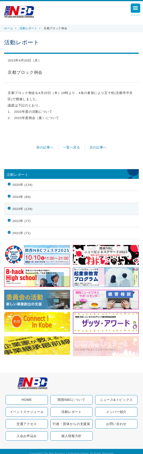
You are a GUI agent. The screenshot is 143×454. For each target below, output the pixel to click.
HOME (27, 400)
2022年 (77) (21, 221)
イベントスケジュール (27, 412)
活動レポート (28, 28)
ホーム (8, 28)
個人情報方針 (71, 436)
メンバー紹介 (116, 412)
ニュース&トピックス (116, 400)
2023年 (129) (22, 209)
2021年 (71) (21, 233)
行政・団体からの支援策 (71, 424)
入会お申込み (26, 436)
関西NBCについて (71, 400)
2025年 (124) (22, 185)
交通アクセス (26, 424)
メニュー (136, 10)
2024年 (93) (21, 197)
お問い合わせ (116, 424)
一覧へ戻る (71, 147)
